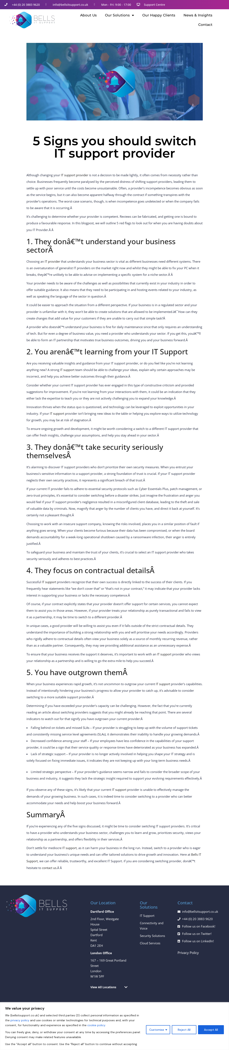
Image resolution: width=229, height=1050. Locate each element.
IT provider (52, 261)
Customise (156, 1030)
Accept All (211, 1030)
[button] (109, 987)
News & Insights (197, 15)
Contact (205, 25)
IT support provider (74, 175)
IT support (67, 370)
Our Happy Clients (158, 15)
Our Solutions (119, 15)
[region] (114, 1026)
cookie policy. (96, 1025)
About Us (88, 15)
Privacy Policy (188, 952)
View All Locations (103, 987)
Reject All (184, 1030)
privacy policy (19, 1020)
